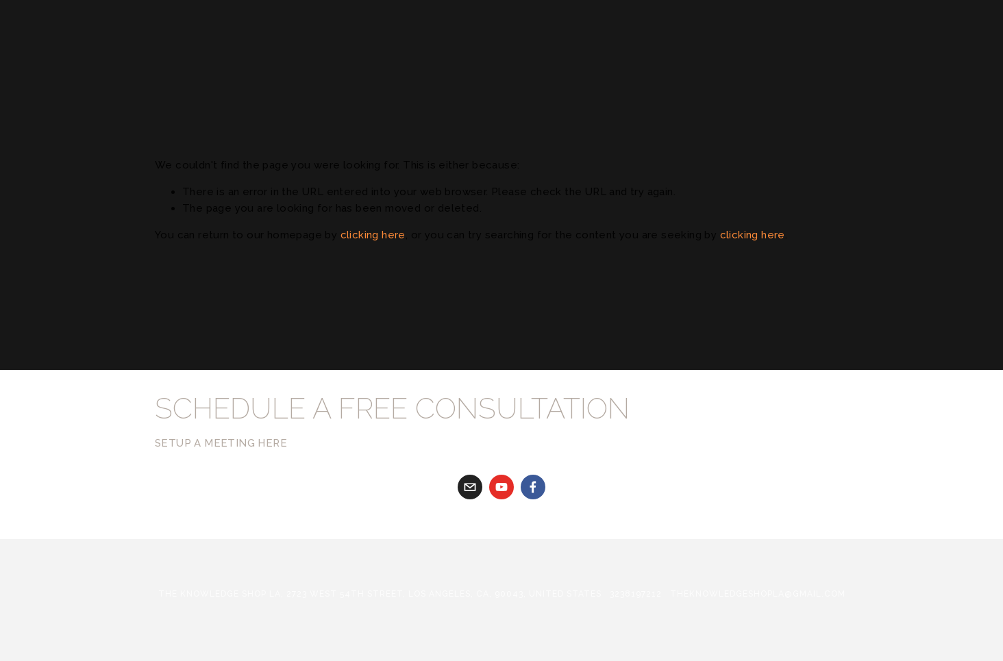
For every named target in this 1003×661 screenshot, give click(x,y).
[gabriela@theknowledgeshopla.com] (470, 487)
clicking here (373, 235)
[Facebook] (533, 487)
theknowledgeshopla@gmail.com (757, 594)
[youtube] (501, 487)
